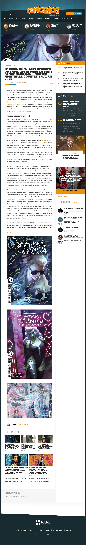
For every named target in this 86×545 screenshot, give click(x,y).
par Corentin (22, 83)
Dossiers (47, 19)
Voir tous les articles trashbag (70, 191)
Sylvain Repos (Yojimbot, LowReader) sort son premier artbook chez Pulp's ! (70, 79)
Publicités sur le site (36, 534)
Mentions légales (58, 534)
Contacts (47, 534)
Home (5, 19)
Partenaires (23, 534)
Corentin (12, 424)
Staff (15, 534)
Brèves (11, 19)
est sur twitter (22, 424)
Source (9, 232)
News (18, 19)
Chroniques (64, 19)
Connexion (70, 14)
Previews (39, 19)
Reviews (31, 19)
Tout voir (69, 63)
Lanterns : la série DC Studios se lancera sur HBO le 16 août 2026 (70, 68)
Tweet (51, 83)
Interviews (55, 19)
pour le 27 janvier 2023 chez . (23, 111)
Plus (72, 19)
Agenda (24, 19)
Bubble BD (69, 534)
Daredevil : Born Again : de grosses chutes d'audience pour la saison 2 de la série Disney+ (70, 74)
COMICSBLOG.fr (62, 196)
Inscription (78, 14)
